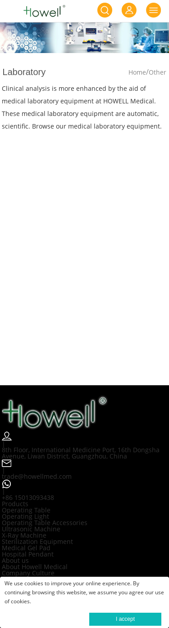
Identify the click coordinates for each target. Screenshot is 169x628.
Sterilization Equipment (37, 541)
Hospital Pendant (28, 554)
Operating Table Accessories (44, 522)
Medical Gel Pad (26, 547)
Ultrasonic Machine (31, 529)
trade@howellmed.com (37, 476)
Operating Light (25, 516)
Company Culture (28, 573)
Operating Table (26, 510)
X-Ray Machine (24, 535)
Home (137, 72)
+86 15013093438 (28, 497)
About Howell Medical (35, 566)
